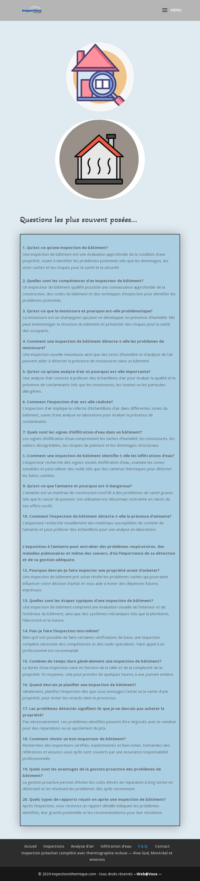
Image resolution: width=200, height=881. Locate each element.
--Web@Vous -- (148, 873)
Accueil (30, 846)
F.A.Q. (143, 846)
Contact (162, 846)
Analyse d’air (82, 846)
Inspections (53, 846)
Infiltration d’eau (116, 846)
